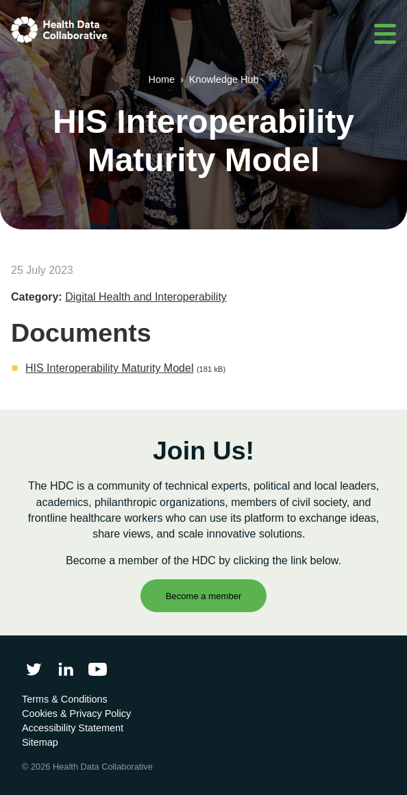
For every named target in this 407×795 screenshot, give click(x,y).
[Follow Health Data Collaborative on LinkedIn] (65, 669)
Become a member (204, 596)
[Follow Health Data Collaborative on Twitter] (34, 669)
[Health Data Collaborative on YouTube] (98, 669)
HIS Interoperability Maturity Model (109, 368)
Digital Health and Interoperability (146, 297)
